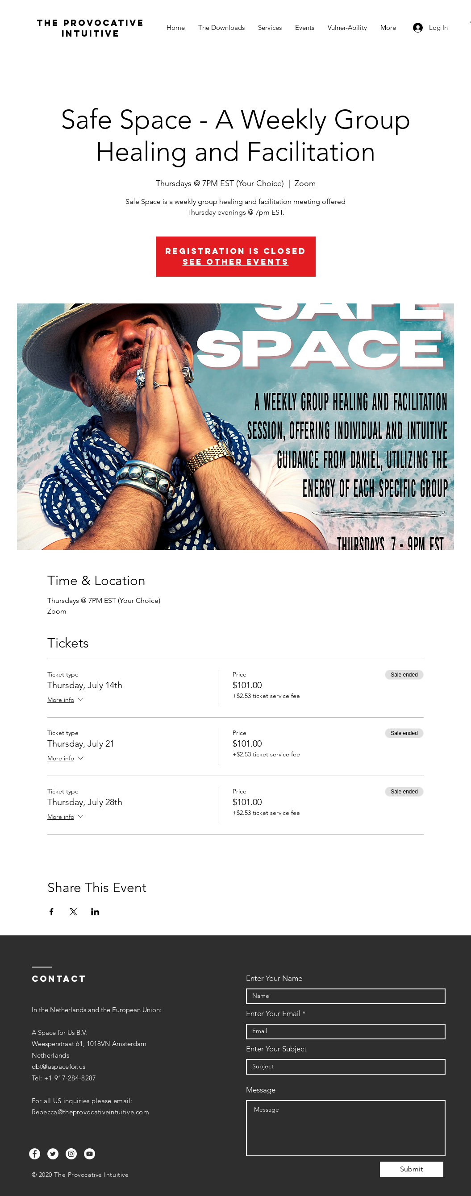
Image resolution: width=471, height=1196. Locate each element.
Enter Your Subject (276, 1049)
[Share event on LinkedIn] (95, 911)
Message (260, 1090)
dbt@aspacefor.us (59, 1066)
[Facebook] (34, 1153)
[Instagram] (71, 1153)
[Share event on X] (73, 911)
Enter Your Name (274, 978)
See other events (236, 262)
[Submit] (411, 1169)
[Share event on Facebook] (51, 911)
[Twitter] (52, 1153)
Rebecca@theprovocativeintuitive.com (91, 1112)
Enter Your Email (273, 1013)
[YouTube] (89, 1153)
